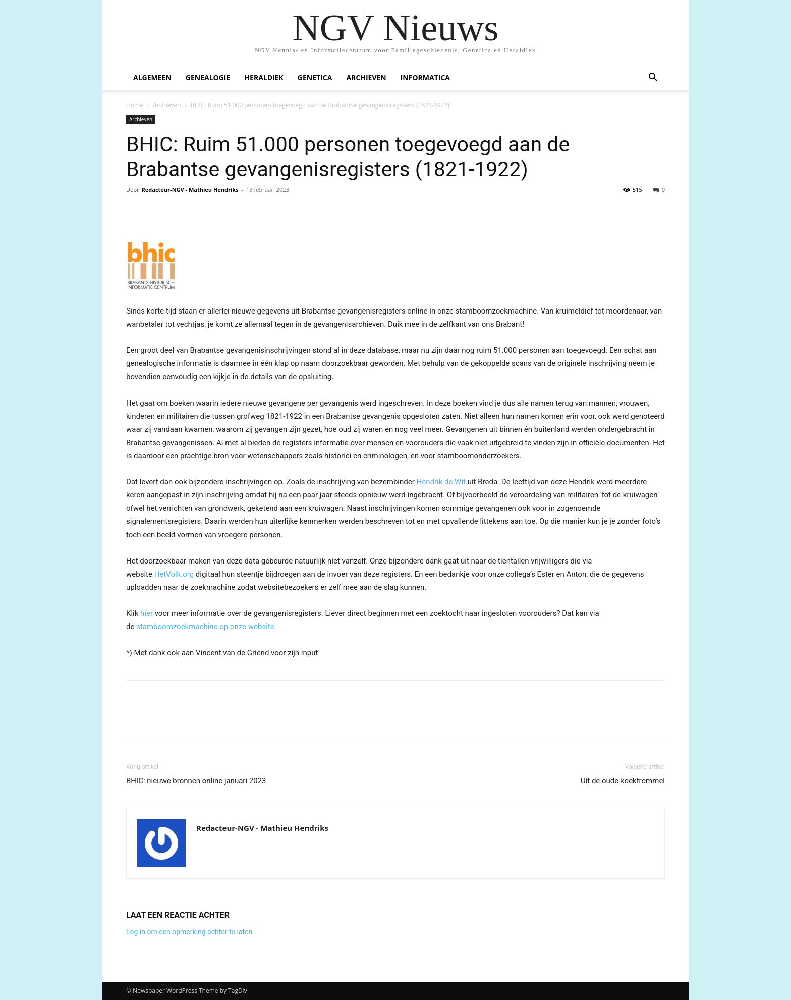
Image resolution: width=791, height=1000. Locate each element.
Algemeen (152, 77)
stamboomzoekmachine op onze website (205, 626)
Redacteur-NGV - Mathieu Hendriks (190, 189)
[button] (653, 78)
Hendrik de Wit (441, 481)
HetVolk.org (174, 574)
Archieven (366, 77)
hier (146, 613)
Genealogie (208, 77)
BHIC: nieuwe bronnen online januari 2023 (196, 780)
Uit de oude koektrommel (623, 780)
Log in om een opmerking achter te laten (189, 932)
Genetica (315, 77)
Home (134, 105)
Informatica (425, 77)
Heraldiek (264, 77)
